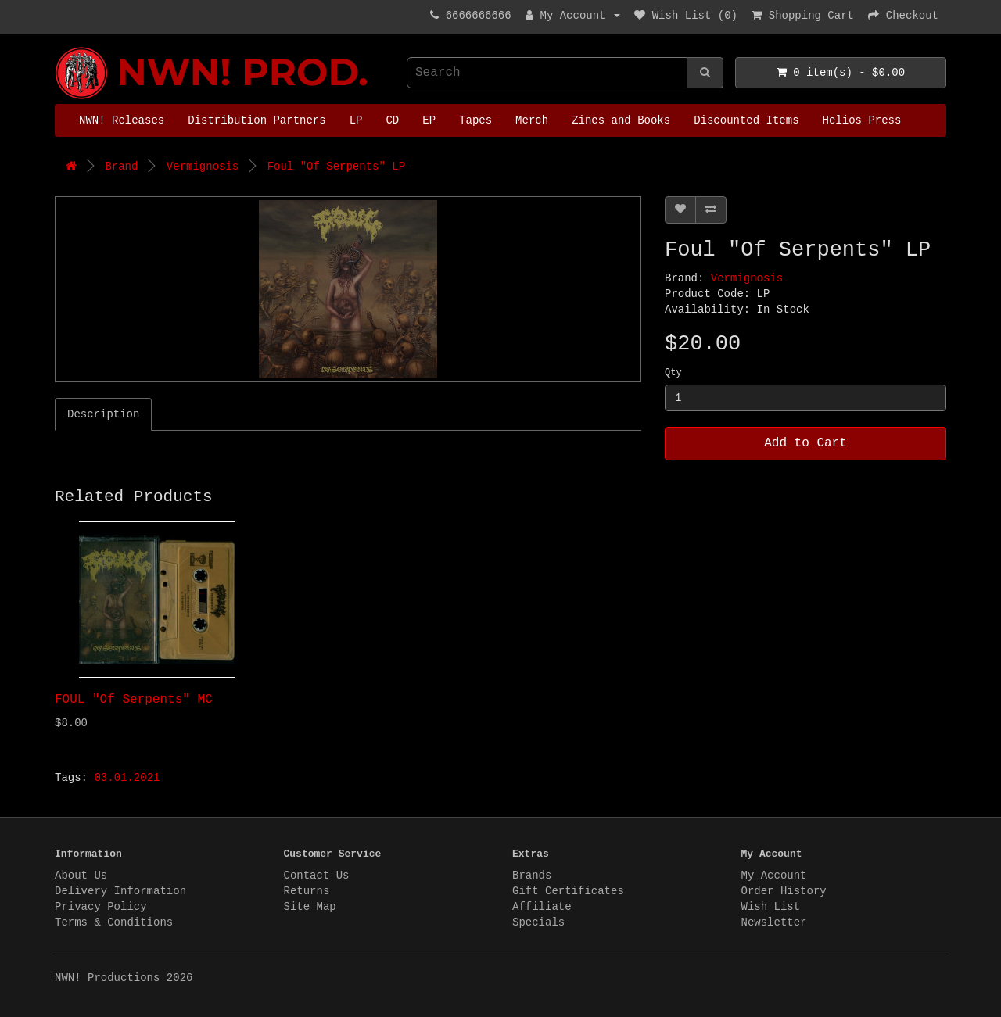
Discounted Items (746, 120)
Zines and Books (621, 120)
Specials (538, 922)
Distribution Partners (256, 120)
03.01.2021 (127, 778)
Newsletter (774, 922)
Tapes (475, 120)
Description (103, 414)
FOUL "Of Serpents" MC (134, 700)
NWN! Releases (121, 120)
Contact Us (317, 875)
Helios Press (862, 120)
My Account (774, 875)
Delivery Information (120, 891)
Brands (531, 875)
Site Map (310, 907)
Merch (531, 120)
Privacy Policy (101, 907)
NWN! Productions (59, 47)
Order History (784, 891)
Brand (121, 166)
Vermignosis (203, 166)
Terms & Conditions (114, 922)
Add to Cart (805, 443)
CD (392, 120)
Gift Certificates (568, 891)
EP (429, 120)
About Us (81, 875)
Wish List (771, 907)
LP (356, 120)
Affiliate (542, 907)
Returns (307, 891)
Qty (673, 372)
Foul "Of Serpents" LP (336, 166)
